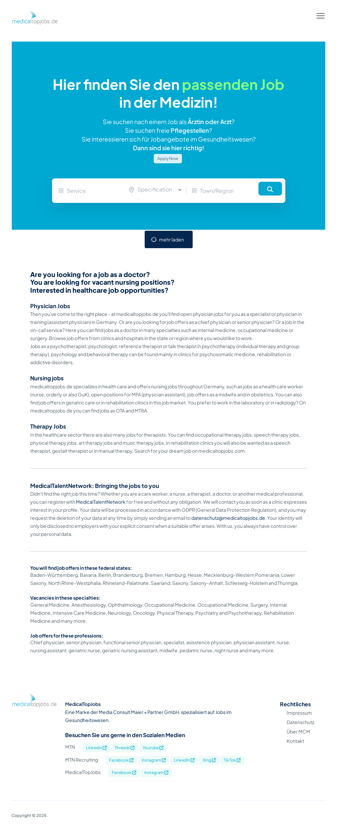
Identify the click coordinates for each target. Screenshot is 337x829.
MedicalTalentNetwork (101, 502)
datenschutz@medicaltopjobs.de (228, 518)
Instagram (154, 760)
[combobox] (157, 190)
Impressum (299, 713)
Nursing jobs (47, 378)
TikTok (232, 760)
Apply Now (167, 158)
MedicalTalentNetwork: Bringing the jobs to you (94, 485)
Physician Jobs (50, 306)
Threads (125, 747)
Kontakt (295, 741)
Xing (209, 760)
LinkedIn (184, 760)
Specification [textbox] (155, 189)
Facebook (121, 760)
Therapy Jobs (48, 426)
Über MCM (298, 731)
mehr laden (171, 239)
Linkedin (96, 747)
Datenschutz (300, 722)
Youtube (153, 747)
